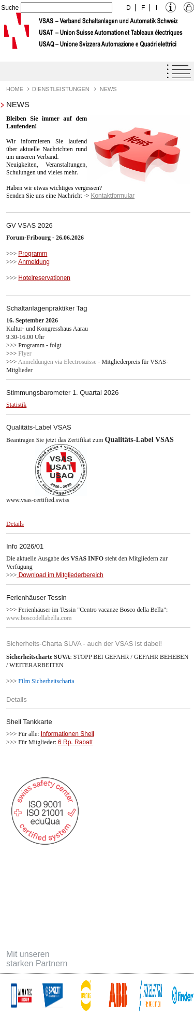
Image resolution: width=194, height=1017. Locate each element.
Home (14, 89)
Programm (32, 253)
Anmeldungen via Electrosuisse (58, 361)
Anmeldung (34, 262)
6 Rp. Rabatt (75, 742)
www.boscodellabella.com (39, 618)
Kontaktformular (113, 195)
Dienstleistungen (60, 89)
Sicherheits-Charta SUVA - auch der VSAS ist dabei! (84, 643)
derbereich (88, 575)
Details (16, 699)
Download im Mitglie (45, 575)
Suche (10, 7)
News (108, 89)
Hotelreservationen (44, 278)
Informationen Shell (67, 734)
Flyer (24, 353)
